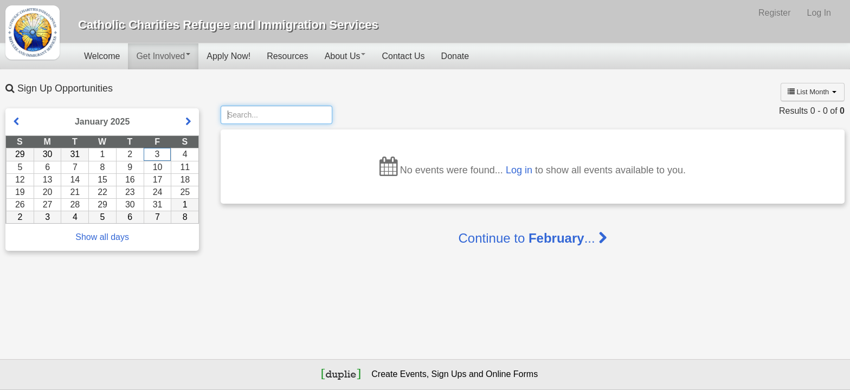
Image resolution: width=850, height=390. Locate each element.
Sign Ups (449, 374)
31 (75, 154)
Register (774, 12)
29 (20, 154)
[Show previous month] (16, 121)
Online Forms (512, 374)
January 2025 (102, 121)
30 (48, 154)
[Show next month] (188, 121)
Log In (819, 12)
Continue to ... (533, 238)
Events (413, 374)
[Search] (276, 115)
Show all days (102, 237)
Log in (519, 170)
